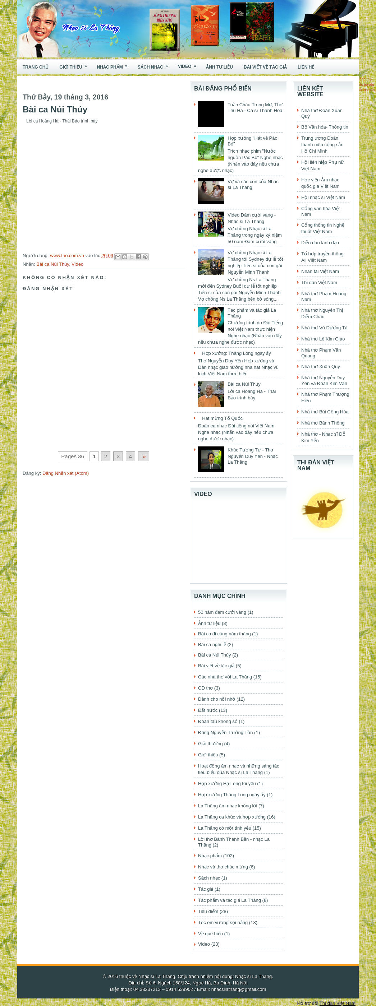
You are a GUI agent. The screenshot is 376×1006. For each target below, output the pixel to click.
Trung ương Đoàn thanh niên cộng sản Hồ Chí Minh (322, 144)
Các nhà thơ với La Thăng (225, 677)
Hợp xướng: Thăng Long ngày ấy (236, 353)
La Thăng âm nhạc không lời (227, 805)
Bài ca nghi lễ (212, 644)
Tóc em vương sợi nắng (223, 922)
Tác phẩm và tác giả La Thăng (229, 900)
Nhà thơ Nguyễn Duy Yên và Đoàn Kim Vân (324, 380)
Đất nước (207, 710)
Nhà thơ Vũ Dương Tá (324, 327)
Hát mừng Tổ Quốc (222, 418)
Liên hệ (306, 67)
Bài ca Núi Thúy (52, 264)
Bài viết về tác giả (265, 67)
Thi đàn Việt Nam (319, 282)
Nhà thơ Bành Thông (323, 423)
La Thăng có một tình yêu (224, 828)
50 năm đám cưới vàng (222, 612)
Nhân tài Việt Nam (320, 271)
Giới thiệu (75, 65)
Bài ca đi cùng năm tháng (224, 633)
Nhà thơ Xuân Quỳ (320, 366)
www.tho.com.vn (67, 255)
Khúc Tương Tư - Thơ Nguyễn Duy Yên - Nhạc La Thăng (253, 456)
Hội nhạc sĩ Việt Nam (323, 197)
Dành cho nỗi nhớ (216, 699)
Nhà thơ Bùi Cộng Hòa (325, 411)
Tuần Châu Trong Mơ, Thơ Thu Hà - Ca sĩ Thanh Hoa (255, 107)
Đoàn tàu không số (218, 721)
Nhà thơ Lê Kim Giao (323, 339)
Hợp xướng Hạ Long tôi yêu (227, 783)
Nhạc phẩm (114, 65)
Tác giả (205, 889)
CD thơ (205, 688)
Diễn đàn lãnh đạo (320, 242)
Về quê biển (210, 933)
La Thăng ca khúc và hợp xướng (232, 817)
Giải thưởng (210, 743)
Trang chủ (36, 67)
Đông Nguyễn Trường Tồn (225, 732)
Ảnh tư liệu (219, 67)
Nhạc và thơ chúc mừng (223, 867)
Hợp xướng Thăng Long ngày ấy (232, 794)
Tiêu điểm (208, 911)
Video (189, 64)
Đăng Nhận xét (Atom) (65, 473)
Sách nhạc (155, 65)
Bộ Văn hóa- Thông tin (324, 127)
